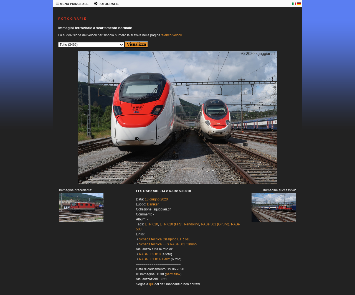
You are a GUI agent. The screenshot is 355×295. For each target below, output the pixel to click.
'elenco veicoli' (171, 35)
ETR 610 (151, 224)
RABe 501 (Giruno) (215, 224)
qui (151, 284)
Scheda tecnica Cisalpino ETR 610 (164, 239)
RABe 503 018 (150, 254)
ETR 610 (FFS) (171, 224)
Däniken (153, 204)
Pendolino (191, 224)
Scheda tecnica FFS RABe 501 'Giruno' (168, 244)
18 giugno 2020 (156, 199)
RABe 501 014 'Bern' (154, 259)
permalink (173, 274)
